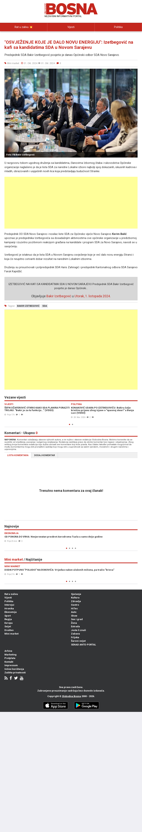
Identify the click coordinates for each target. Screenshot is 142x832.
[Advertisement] (71, 203)
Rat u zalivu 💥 (24, 27)
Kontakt (8, 661)
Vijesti (71, 27)
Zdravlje (76, 601)
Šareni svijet (78, 641)
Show (74, 615)
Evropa (8, 623)
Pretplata (9, 658)
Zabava (75, 633)
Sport (7, 615)
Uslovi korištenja (14, 669)
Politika (118, 27)
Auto (73, 612)
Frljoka (75, 637)
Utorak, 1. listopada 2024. (93, 296)
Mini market (11, 633)
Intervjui (23, 35)
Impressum (11, 665)
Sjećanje (76, 594)
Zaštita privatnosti (15, 672)
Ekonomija (10, 612)
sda (44, 306)
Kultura (75, 597)
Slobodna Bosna (71, 696)
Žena (74, 623)
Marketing (10, 654)
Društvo (8, 630)
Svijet (7, 626)
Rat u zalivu (11, 594)
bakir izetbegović (28, 306)
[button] (134, 72)
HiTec (74, 608)
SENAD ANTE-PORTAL (83, 644)
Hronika (9, 608)
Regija (8, 619)
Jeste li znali (78, 630)
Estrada (75, 626)
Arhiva (8, 650)
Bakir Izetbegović (58, 296)
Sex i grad (77, 619)
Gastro (75, 604)
